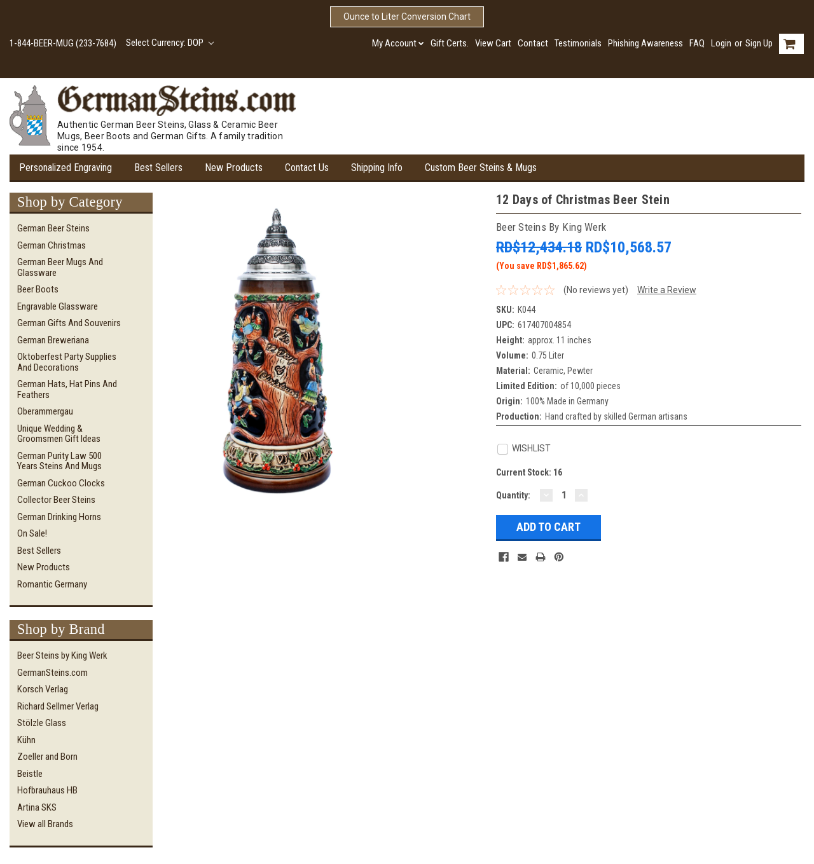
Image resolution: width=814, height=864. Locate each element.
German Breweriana (53, 340)
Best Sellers (158, 167)
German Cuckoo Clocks (61, 483)
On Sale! (32, 533)
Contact (533, 43)
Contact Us (307, 167)
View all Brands (45, 824)
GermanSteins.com (52, 672)
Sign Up (759, 43)
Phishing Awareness (645, 43)
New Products (234, 167)
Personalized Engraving (65, 167)
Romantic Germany (52, 584)
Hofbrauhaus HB (47, 790)
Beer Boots (38, 289)
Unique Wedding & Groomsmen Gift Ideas (58, 434)
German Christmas (51, 245)
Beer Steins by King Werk (62, 655)
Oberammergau (45, 411)
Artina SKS (37, 807)
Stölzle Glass (41, 723)
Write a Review (666, 290)
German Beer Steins (53, 228)
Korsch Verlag (42, 689)
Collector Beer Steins (56, 499)
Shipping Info (377, 167)
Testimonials (578, 43)
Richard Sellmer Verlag (58, 706)
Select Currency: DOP (170, 42)
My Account (398, 43)
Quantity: (513, 495)
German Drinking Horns (59, 517)
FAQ (697, 43)
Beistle (30, 773)
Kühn (26, 740)
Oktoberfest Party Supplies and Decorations (66, 362)
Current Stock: (529, 472)
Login (721, 43)
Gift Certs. (450, 43)
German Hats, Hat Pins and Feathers (67, 389)
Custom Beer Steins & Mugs (481, 167)
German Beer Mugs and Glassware (60, 267)
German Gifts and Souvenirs (69, 323)
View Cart (493, 43)
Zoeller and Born (47, 756)
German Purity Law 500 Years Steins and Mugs (59, 461)
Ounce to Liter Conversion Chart (407, 16)
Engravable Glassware (57, 306)
